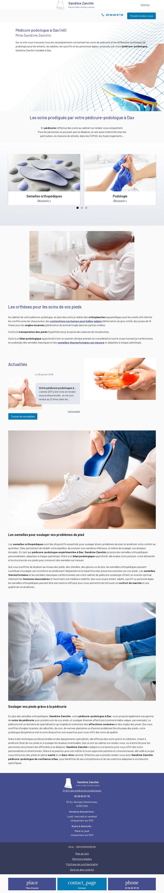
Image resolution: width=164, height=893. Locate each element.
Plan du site (82, 853)
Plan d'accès (32, 888)
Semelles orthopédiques (44, 196)
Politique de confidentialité (82, 864)
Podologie (120, 196)
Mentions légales (82, 858)
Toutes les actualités (23, 416)
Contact (82, 888)
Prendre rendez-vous (141, 15)
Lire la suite (74, 411)
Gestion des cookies (82, 869)
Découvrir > (44, 200)
